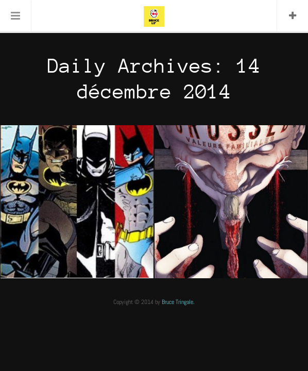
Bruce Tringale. (178, 302)
